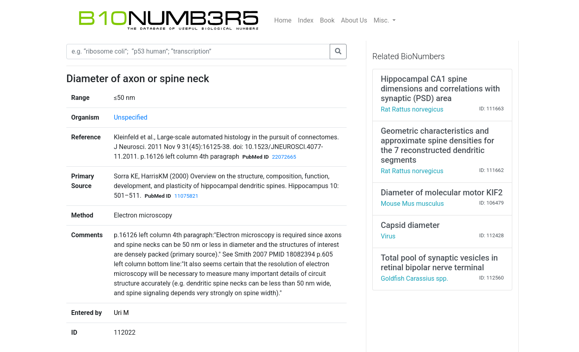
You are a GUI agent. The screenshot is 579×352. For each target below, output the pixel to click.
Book (327, 20)
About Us (354, 20)
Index (306, 20)
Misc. (382, 20)
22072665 (284, 157)
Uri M (121, 313)
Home (283, 20)
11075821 (186, 196)
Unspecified (131, 117)
